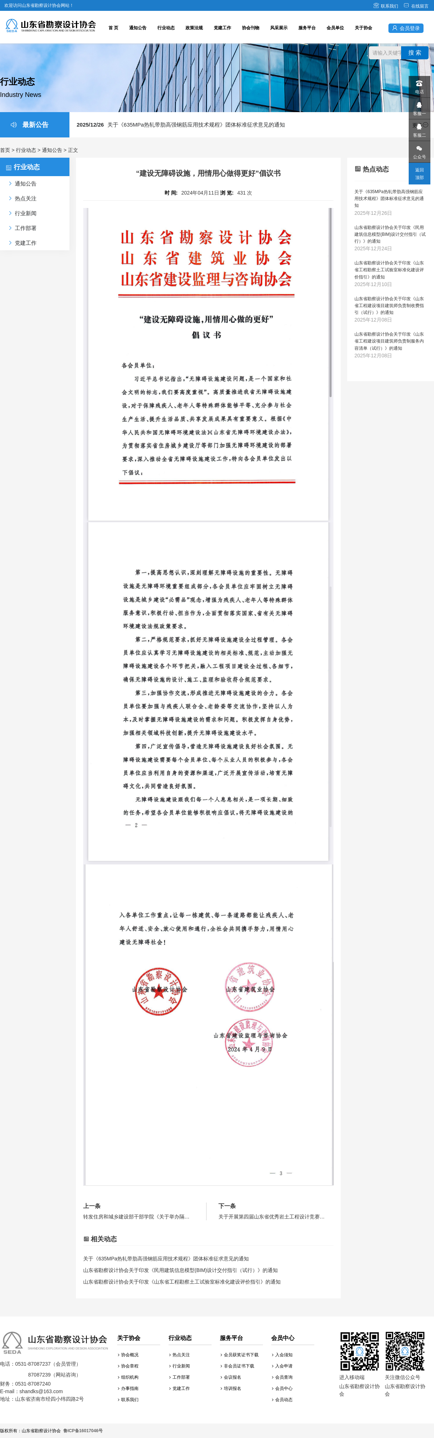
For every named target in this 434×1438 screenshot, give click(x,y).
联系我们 (385, 6)
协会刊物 (250, 27)
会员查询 (282, 1377)
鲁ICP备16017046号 (83, 1430)
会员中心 (282, 1388)
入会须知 (282, 1354)
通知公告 (137, 27)
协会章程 (128, 1366)
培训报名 (231, 1388)
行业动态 (166, 27)
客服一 (419, 107)
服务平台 (307, 27)
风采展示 (279, 27)
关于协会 (363, 27)
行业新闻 (179, 1366)
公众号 (419, 150)
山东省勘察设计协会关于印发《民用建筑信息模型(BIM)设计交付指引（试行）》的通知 (180, 1270)
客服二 (419, 128)
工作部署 (179, 1377)
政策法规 (194, 27)
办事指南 (128, 1388)
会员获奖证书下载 (240, 1354)
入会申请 (282, 1366)
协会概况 (128, 1354)
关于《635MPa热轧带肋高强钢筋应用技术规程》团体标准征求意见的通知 (181, 125)
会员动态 (282, 1399)
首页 (5, 150)
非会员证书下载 (237, 1366)
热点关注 (179, 1354)
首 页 (113, 27)
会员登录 (406, 28)
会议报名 (231, 1377)
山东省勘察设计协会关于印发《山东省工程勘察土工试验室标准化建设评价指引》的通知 (182, 1282)
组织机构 (128, 1377)
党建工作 (222, 27)
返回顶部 (419, 173)
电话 (419, 85)
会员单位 (335, 27)
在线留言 (416, 6)
